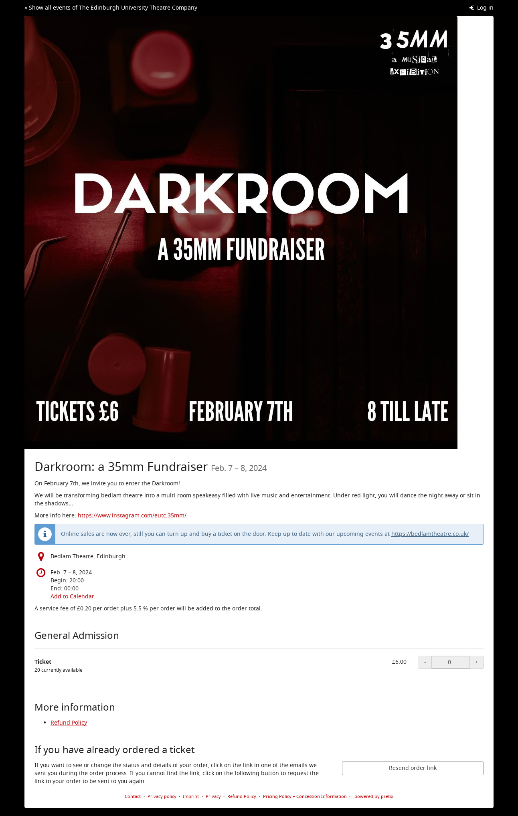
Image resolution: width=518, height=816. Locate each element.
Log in (481, 8)
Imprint (191, 796)
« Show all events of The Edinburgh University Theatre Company (110, 8)
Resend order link (413, 768)
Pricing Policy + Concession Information (305, 796)
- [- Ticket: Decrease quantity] (425, 662)
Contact (133, 796)
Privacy (213, 796)
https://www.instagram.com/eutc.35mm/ (132, 515)
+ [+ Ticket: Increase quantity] (476, 662)
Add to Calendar (72, 596)
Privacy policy (162, 796)
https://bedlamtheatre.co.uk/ (430, 534)
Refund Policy (69, 723)
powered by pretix (373, 796)
